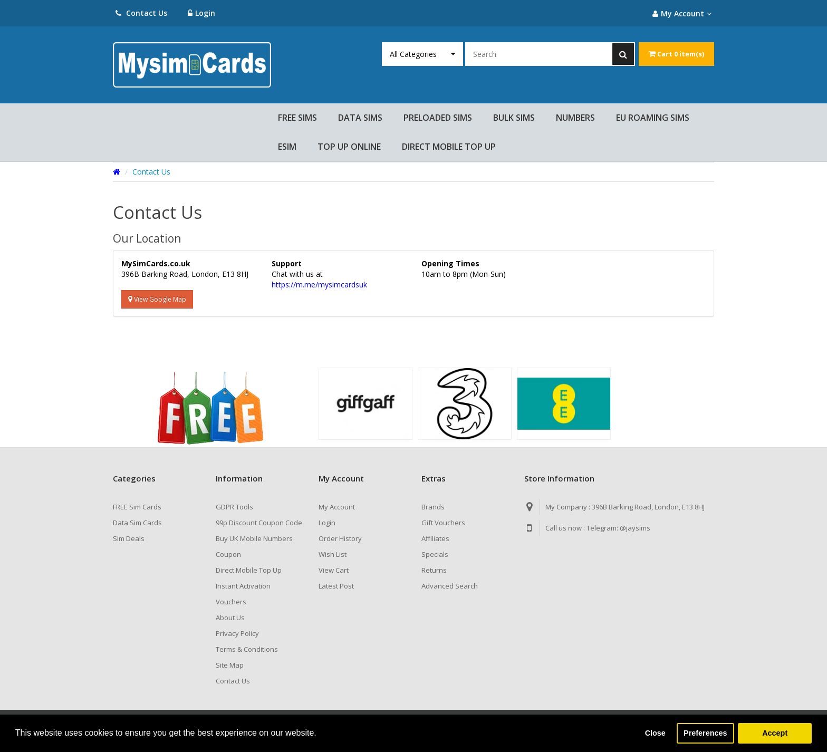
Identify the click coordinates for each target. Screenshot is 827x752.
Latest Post (336, 586)
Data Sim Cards (137, 522)
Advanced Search (449, 586)
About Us (230, 617)
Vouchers (231, 601)
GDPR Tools (234, 507)
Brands (433, 507)
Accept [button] (774, 733)
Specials (434, 554)
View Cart (334, 570)
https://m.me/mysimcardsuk (319, 284)
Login (201, 13)
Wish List (333, 554)
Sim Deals (129, 538)
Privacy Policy (237, 633)
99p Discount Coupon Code (259, 522)
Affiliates (435, 538)
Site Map (230, 665)
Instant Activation (243, 586)
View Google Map (157, 299)
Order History (340, 538)
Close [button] (655, 733)
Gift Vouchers (443, 522)
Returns (434, 570)
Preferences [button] (705, 733)
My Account (337, 507)
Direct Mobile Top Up (249, 570)
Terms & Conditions (247, 649)
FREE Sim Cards (137, 507)
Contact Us (141, 13)
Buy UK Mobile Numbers (254, 538)
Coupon (228, 554)
